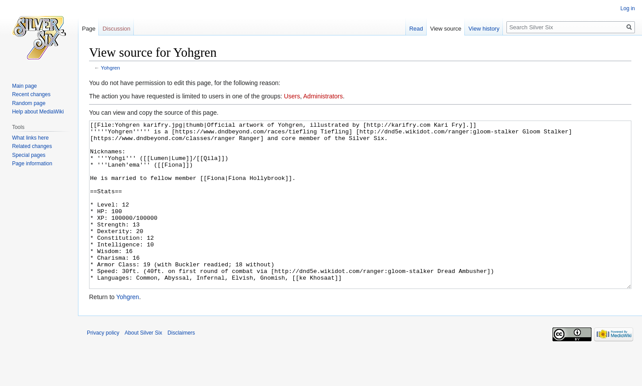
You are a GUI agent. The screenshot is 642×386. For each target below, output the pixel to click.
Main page (24, 86)
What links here (30, 138)
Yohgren (110, 67)
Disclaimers (181, 366)
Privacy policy (103, 366)
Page (88, 28)
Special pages (28, 155)
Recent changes (31, 94)
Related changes (32, 146)
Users (292, 96)
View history (483, 28)
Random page (28, 103)
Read (416, 28)
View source (446, 28)
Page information (32, 163)
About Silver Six (143, 366)
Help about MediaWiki (38, 112)
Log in (627, 8)
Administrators (322, 96)
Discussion (116, 28)
